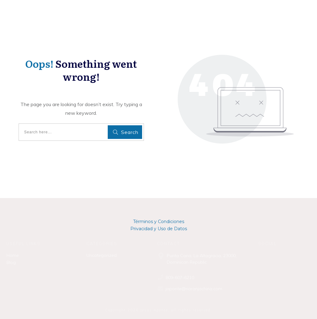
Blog (11, 262)
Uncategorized (101, 255)
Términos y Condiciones (158, 221)
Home (13, 255)
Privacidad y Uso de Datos (158, 228)
